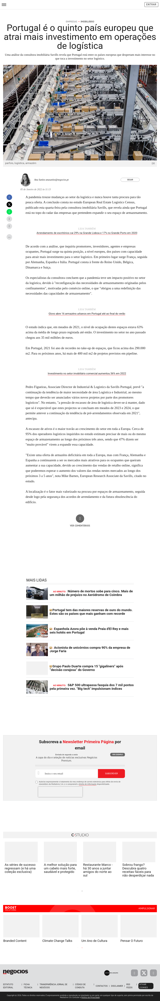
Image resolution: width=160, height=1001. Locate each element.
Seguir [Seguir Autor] (130, 180)
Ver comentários (80, 525)
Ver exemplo (117, 754)
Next (116, 891)
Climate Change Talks (57, 941)
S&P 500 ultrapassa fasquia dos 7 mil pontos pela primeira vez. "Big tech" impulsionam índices (92, 687)
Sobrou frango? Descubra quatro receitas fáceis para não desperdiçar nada (138, 870)
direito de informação (87, 784)
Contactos (102, 986)
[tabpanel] (99, 864)
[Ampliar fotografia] (150, 71)
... (9, 236)
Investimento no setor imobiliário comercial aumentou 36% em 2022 (87, 373)
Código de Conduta (80, 986)
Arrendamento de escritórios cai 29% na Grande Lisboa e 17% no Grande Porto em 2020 (87, 233)
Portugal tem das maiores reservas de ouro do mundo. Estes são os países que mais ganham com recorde (91, 612)
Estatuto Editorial (8, 986)
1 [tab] (78, 891)
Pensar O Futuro (131, 941)
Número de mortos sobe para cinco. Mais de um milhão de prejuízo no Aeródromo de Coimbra (91, 593)
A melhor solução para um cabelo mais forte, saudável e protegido (60, 868)
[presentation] (60, 792)
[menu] (4, 4)
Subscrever (111, 773)
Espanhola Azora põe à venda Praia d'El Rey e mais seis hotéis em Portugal (89, 630)
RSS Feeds (129, 986)
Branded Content (14, 941)
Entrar (151, 4)
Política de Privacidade (90, 997)
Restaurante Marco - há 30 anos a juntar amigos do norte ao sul (97, 870)
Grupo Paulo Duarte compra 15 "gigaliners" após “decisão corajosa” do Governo (86, 668)
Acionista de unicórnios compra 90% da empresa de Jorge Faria (90, 649)
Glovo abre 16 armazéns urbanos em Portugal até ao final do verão (87, 313)
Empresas (71, 21)
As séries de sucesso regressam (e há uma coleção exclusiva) (20, 868)
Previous (43, 891)
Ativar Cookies (143, 986)
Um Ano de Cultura (94, 941)
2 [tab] (82, 891)
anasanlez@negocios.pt (57, 179)
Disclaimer (117, 986)
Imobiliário (87, 21)
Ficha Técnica (28, 986)
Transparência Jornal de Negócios (53, 986)
